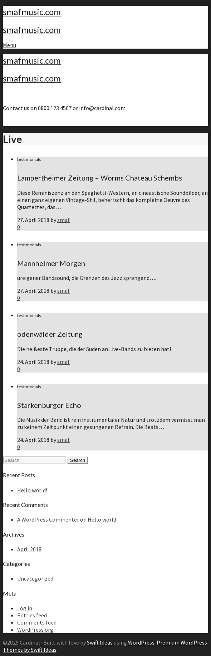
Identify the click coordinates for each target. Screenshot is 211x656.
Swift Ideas (100, 642)
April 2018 (29, 549)
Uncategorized (35, 578)
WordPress (141, 642)
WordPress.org (35, 629)
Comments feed (37, 622)
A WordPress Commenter (48, 519)
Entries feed (32, 615)
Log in (24, 608)
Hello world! (32, 490)
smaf (63, 219)
